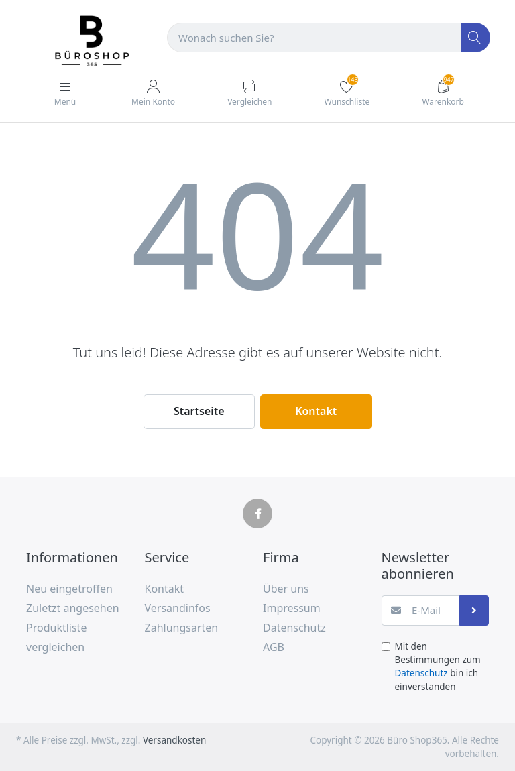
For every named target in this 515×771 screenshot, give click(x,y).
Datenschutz (421, 673)
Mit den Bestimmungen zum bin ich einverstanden (438, 666)
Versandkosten (174, 740)
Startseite (199, 411)
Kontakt (316, 411)
